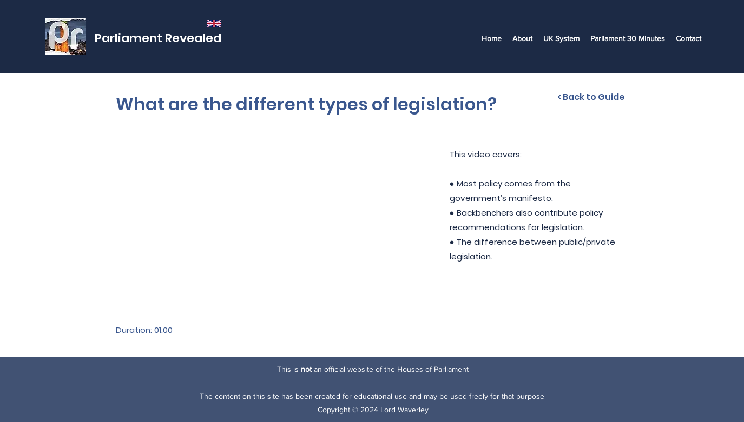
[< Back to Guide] (591, 97)
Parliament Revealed (158, 38)
